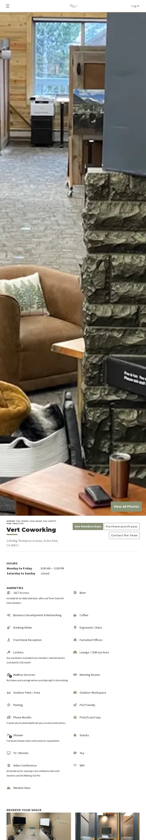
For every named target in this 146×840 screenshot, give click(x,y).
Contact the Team (124, 535)
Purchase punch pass (122, 526)
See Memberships (88, 526)
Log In (135, 6)
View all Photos (126, 507)
